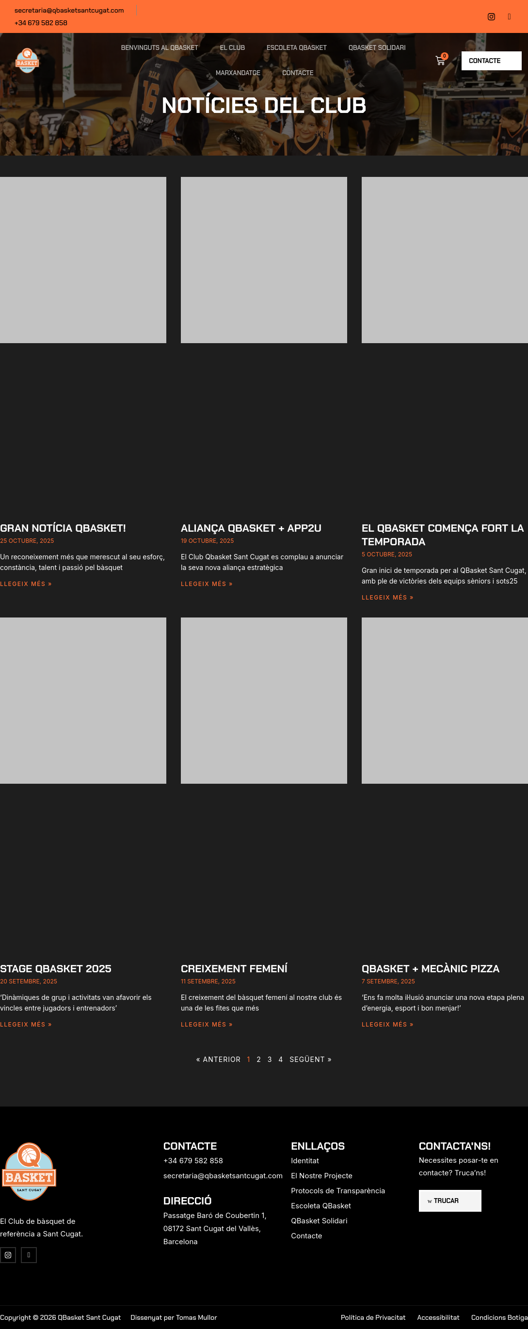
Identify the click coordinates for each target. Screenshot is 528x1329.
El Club (232, 48)
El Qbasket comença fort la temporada (443, 535)
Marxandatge (238, 73)
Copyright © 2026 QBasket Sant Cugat (60, 1317)
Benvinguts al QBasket (159, 48)
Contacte (297, 73)
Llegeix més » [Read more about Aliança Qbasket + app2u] (207, 583)
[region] (126, 1253)
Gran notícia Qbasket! (63, 528)
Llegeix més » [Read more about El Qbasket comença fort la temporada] (388, 597)
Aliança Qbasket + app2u (251, 528)
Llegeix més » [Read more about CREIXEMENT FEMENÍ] (207, 1024)
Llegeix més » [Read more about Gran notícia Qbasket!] (26, 583)
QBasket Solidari (377, 48)
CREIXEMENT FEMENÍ (234, 969)
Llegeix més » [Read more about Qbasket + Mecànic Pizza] (388, 1024)
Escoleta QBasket (297, 48)
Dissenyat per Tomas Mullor (173, 1317)
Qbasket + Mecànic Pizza (431, 969)
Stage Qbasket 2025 (56, 969)
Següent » (310, 1059)
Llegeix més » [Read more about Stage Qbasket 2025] (26, 1024)
